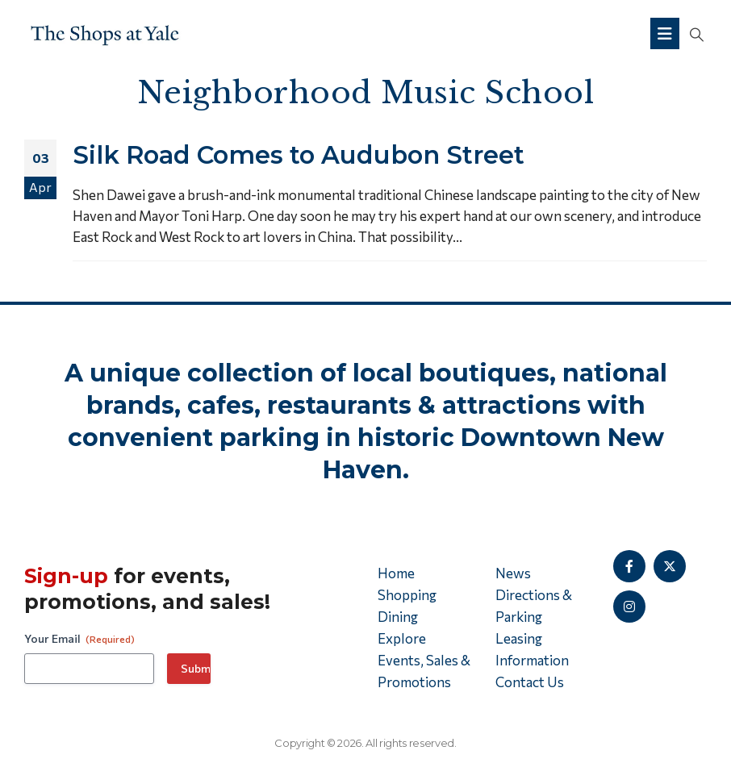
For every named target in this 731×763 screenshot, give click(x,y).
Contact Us (529, 681)
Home (396, 573)
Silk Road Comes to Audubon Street (298, 155)
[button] (697, 33)
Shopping (407, 594)
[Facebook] (629, 566)
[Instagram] (629, 606)
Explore (402, 638)
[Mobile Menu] (664, 33)
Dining (398, 616)
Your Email (79, 639)
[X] (670, 566)
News (513, 573)
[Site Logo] (105, 33)
